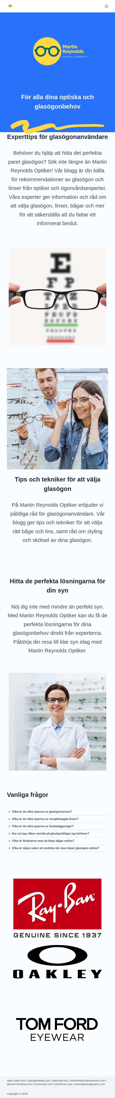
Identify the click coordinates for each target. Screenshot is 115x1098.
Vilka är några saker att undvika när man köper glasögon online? (55, 848)
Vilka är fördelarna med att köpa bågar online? (43, 840)
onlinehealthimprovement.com (87, 1080)
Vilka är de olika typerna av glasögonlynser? (42, 811)
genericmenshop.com (19, 1084)
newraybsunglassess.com (90, 1084)
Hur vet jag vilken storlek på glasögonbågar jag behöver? (50, 833)
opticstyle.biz (60, 1080)
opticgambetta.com (39, 1080)
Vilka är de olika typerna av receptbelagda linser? (45, 818)
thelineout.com (64, 1084)
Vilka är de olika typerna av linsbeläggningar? (42, 826)
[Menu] (106, 6)
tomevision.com (44, 1084)
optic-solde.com (16, 1080)
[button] (57, 812)
